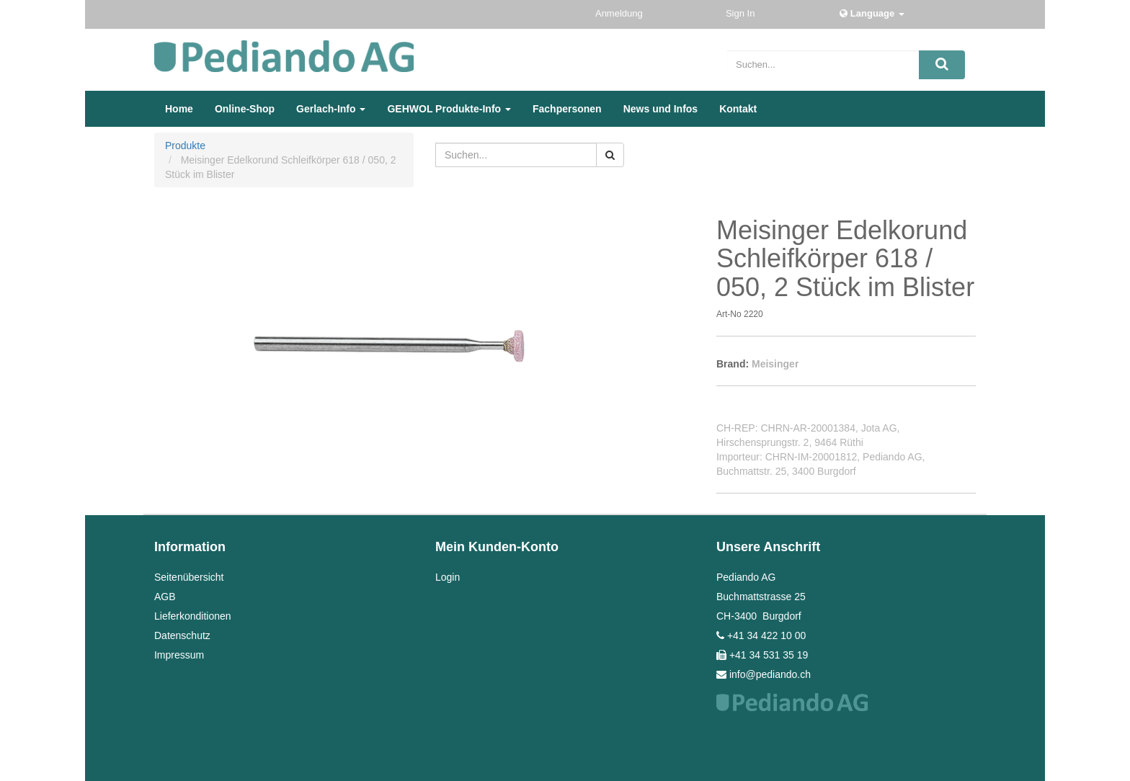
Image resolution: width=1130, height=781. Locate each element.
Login (447, 577)
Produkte (185, 145)
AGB (165, 596)
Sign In (741, 13)
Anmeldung (620, 13)
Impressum (179, 655)
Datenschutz (182, 635)
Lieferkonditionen (192, 616)
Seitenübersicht (189, 577)
